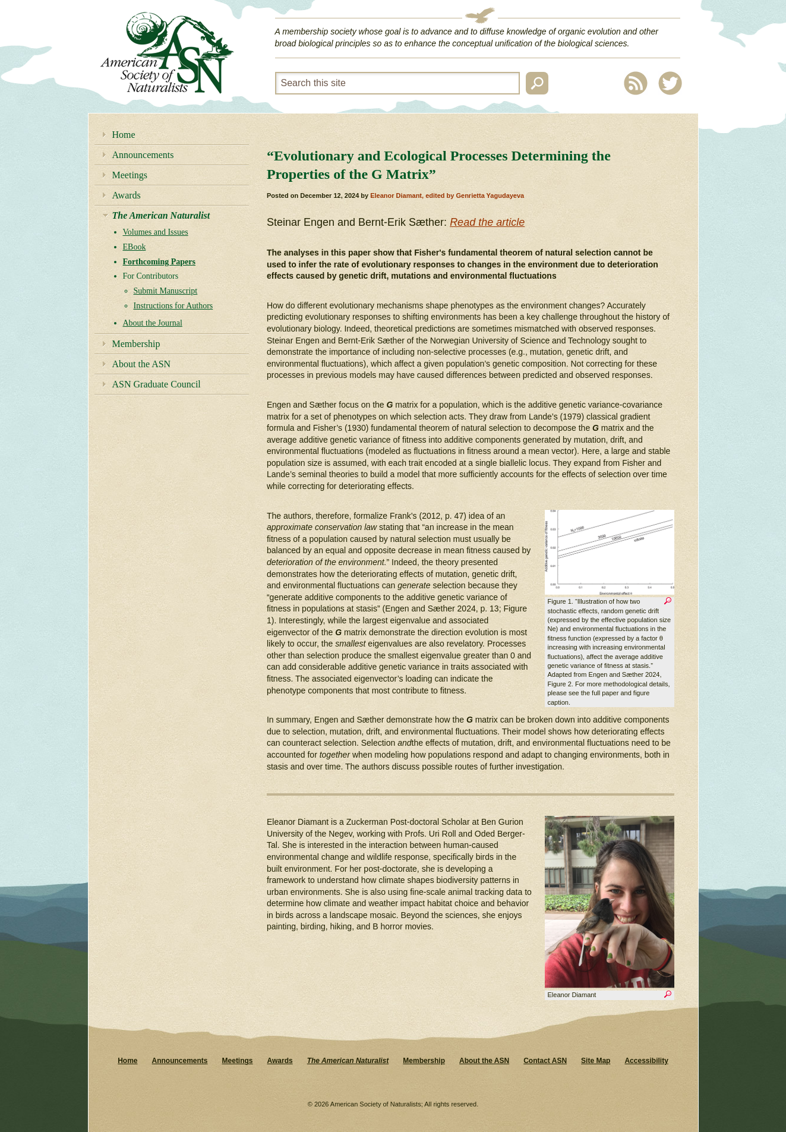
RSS (636, 83)
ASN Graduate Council (156, 384)
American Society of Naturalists (167, 53)
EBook (134, 246)
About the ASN (141, 364)
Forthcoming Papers (159, 261)
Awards (126, 195)
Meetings (130, 175)
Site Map (595, 1061)
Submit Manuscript (166, 290)
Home (123, 135)
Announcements (143, 155)
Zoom (667, 602)
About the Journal (152, 323)
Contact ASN (545, 1061)
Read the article (487, 222)
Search (537, 83)
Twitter (670, 83)
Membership (136, 344)
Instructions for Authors (173, 305)
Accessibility (646, 1061)
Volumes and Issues (155, 232)
